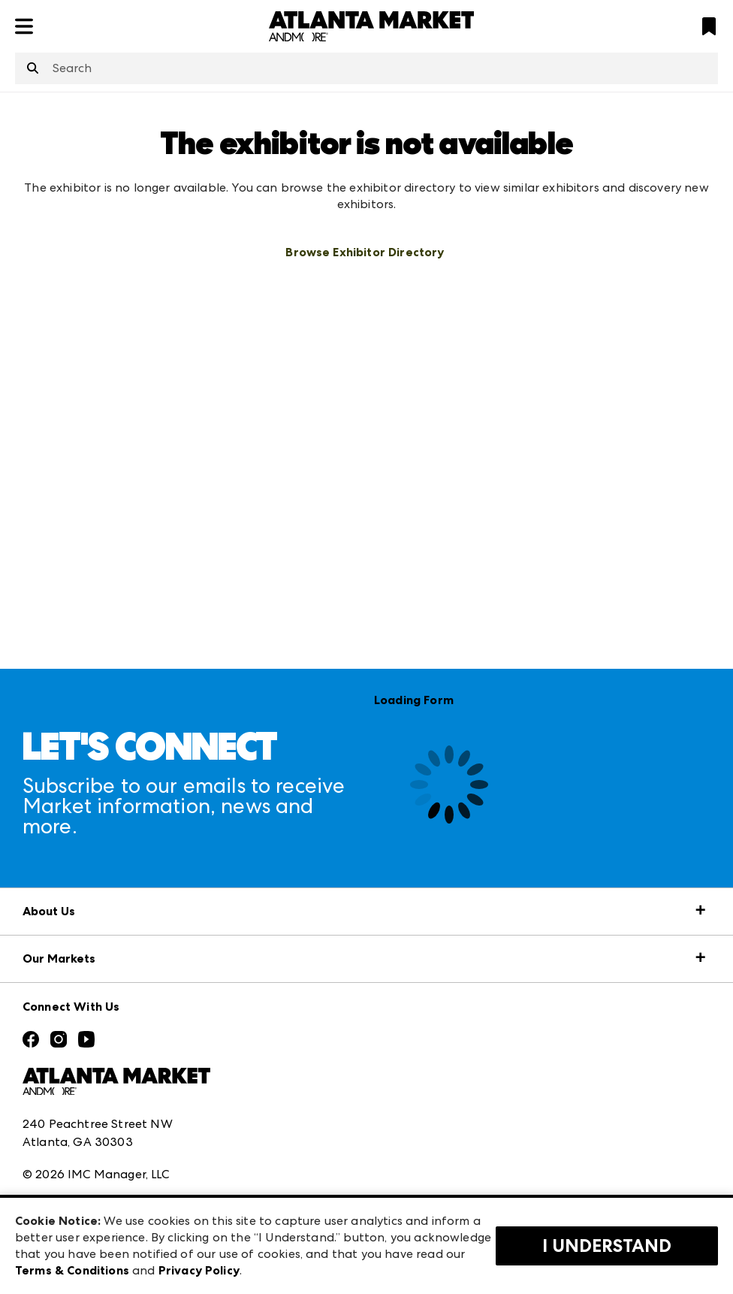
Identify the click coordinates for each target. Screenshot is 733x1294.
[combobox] (366, 68)
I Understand (606, 1246)
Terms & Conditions (72, 1270)
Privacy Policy (199, 1270)
